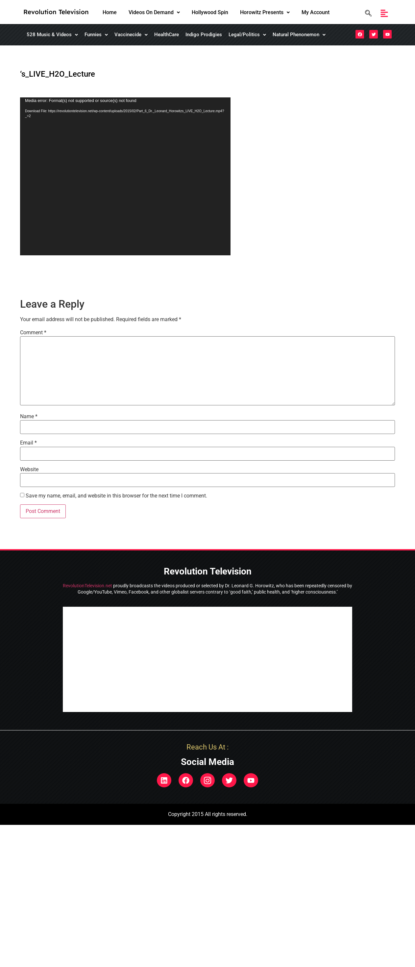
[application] (125, 176)
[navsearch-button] (367, 13)
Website (29, 469)
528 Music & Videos (52, 35)
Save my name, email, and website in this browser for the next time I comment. (116, 495)
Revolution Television (56, 12)
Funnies (96, 35)
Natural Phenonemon (299, 35)
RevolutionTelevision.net (87, 585)
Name (28, 416)
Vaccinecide (131, 35)
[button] (154, 12)
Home (110, 12)
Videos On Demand (154, 12)
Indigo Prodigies (203, 35)
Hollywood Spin (210, 12)
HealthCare (166, 35)
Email (28, 442)
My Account (316, 12)
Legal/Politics (247, 35)
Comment (33, 332)
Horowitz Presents (265, 12)
